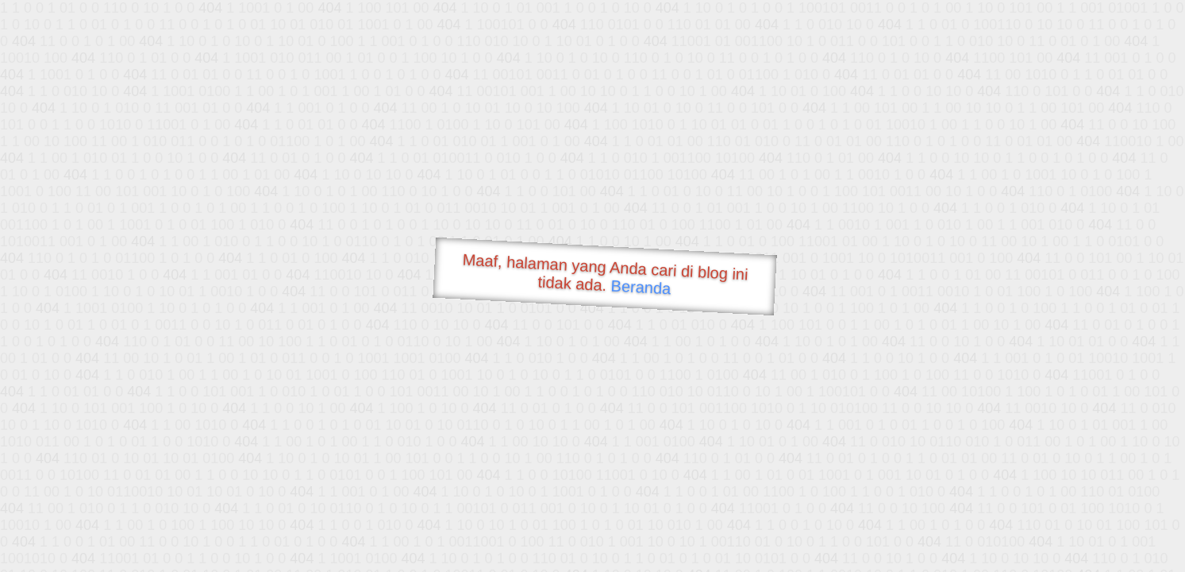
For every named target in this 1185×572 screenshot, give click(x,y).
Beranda (640, 286)
